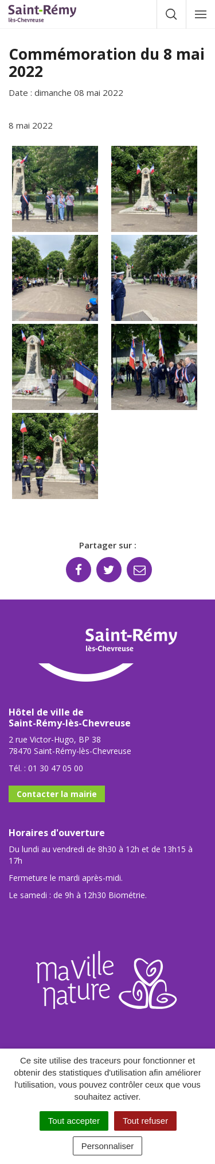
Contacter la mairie (57, 793)
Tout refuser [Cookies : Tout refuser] (145, 1121)
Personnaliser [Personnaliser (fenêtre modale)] (107, 1146)
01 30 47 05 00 (55, 768)
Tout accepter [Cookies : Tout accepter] (74, 1121)
